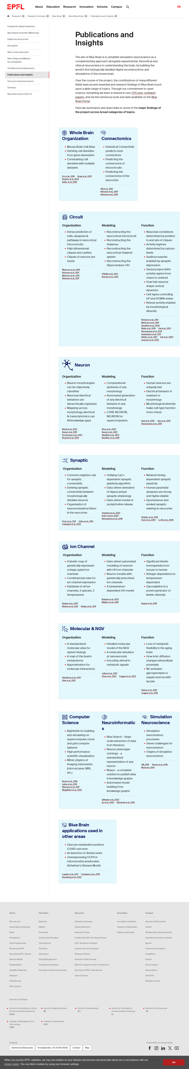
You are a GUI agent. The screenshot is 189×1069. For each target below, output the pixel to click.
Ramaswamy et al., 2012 (151, 424)
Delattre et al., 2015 (149, 517)
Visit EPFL (149, 975)
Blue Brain (57, 16)
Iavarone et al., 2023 (150, 340)
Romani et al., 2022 (110, 277)
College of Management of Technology (24, 1024)
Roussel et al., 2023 (70, 438)
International (45, 943)
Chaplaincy (150, 954)
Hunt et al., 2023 (148, 520)
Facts (11, 932)
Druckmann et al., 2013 (72, 435)
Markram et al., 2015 (71, 269)
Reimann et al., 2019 (109, 194)
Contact (76, 1047)
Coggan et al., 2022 (127, 676)
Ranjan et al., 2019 (70, 603)
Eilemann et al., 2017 (71, 787)
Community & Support (155, 948)
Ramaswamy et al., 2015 (151, 331)
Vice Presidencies (17, 943)
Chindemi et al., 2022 (111, 513)
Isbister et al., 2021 (149, 337)
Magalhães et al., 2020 (72, 790)
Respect (13, 975)
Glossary (11, 87)
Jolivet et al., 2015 (109, 673)
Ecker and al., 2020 (110, 516)
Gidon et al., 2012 (86, 521)
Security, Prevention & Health (158, 937)
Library (148, 927)
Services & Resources (155, 921)
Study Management (48, 959)
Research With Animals (85, 959)
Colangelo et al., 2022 (71, 524)
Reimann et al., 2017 (70, 272)
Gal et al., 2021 (164, 328)
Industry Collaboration (127, 927)
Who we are (14, 921)
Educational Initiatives (49, 964)
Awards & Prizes (82, 932)
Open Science (81, 975)
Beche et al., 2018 (69, 781)
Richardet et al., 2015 (126, 802)
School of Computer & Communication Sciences (126, 1011)
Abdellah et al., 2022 (110, 435)
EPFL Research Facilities (86, 943)
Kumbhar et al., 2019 (110, 438)
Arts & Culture (151, 964)
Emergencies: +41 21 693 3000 (53, 1047)
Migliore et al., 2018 (110, 602)
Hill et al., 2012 (107, 189)
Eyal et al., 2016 (148, 421)
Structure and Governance (20, 81)
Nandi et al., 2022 (69, 429)
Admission (44, 954)
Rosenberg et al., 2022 (72, 877)
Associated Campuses (19, 927)
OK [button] (173, 1062)
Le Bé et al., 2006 (166, 520)
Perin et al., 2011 (69, 521)
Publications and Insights (102, 16)
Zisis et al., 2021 (69, 680)
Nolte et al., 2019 (148, 328)
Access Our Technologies (87, 948)
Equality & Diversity (18, 970)
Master (42, 927)
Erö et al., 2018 (68, 176)
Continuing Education (49, 937)
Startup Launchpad (125, 932)
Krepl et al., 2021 (85, 176)
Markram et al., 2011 (70, 275)
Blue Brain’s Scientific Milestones (23, 32)
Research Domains (37, 16)
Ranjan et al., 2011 (88, 606)
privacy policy (11, 1064)
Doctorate (43, 932)
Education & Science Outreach (53, 970)
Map (87, 1047)
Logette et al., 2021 (70, 874)
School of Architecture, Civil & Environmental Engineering (24, 1011)
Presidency (14, 937)
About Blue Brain (76, 16)
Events (148, 959)
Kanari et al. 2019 (69, 432)
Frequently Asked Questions (21, 26)
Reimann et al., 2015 (109, 191)
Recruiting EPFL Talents (20, 954)
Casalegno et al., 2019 (90, 874)
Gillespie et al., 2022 (110, 799)
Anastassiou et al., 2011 (151, 334)
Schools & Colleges (18, 999)
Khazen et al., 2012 (70, 606)
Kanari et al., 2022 (109, 432)
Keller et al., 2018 (69, 182)
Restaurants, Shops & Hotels (158, 932)
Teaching (43, 948)
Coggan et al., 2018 (149, 693)
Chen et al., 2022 (109, 676)
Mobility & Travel (152, 981)
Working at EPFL (16, 948)
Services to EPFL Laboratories (88, 970)
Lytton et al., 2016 (69, 784)
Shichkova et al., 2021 (71, 677)
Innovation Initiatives (126, 921)
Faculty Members (83, 927)
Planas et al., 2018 (160, 764)
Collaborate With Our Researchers (91, 937)
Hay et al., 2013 (163, 421)
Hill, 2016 (145, 764)
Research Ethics (82, 954)
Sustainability (15, 964)
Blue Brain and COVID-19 (19, 94)
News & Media (16, 959)
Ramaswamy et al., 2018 (112, 518)
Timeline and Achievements (20, 68)
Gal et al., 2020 (166, 337)
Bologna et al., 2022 (110, 599)
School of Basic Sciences (55, 1010)
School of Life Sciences (156, 1010)
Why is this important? (18, 52)
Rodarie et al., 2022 (70, 179)
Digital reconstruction (17, 39)
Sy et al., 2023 (108, 802)
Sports (148, 943)
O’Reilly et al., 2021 (110, 274)
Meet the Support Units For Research (92, 964)
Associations (151, 970)
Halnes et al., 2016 (149, 690)
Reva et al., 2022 (109, 429)
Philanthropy (15, 981)
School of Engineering (88, 1010)
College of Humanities (53, 1023)
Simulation (12, 45)
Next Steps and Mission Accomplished (18, 60)
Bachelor (43, 921)
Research (17, 16)
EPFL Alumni (15, 986)
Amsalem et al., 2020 (150, 325)
